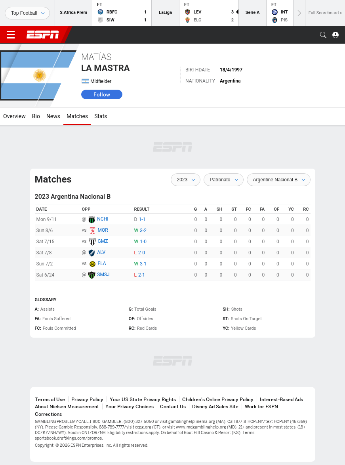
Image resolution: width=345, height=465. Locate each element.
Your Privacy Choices (129, 406)
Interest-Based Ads (281, 399)
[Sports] (27, 13)
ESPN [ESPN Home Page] (43, 34)
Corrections (48, 414)
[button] (323, 35)
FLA (102, 263)
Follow (101, 94)
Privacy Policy (87, 399)
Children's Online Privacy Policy (218, 399)
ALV (101, 252)
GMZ (103, 241)
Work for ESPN (261, 406)
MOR (103, 230)
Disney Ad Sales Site (215, 406)
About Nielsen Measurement (67, 406)
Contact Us (173, 406)
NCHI (102, 219)
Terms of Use (50, 399)
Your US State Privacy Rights (143, 399)
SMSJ (103, 274)
